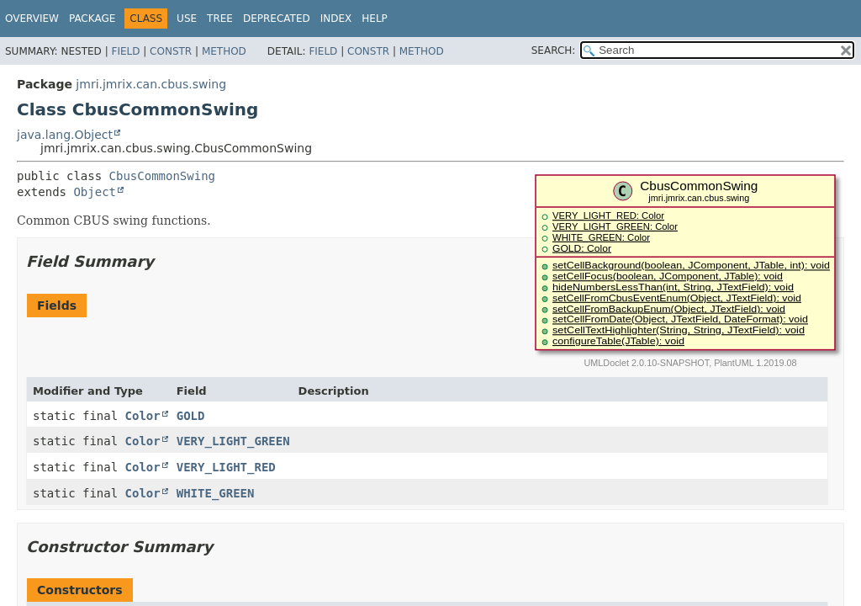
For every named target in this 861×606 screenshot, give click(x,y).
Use (187, 18)
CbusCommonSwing (162, 176)
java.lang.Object (65, 134)
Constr (171, 51)
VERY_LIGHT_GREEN (233, 441)
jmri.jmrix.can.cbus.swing (151, 84)
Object (94, 192)
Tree (220, 18)
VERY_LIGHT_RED (226, 467)
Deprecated (276, 18)
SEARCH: (553, 50)
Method (224, 51)
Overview (32, 18)
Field (125, 51)
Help (375, 18)
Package (92, 18)
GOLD (191, 416)
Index (336, 18)
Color (143, 416)
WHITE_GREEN (216, 493)
